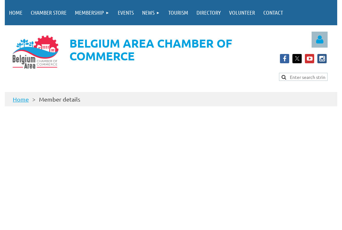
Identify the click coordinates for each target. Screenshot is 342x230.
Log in (320, 40)
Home (21, 99)
